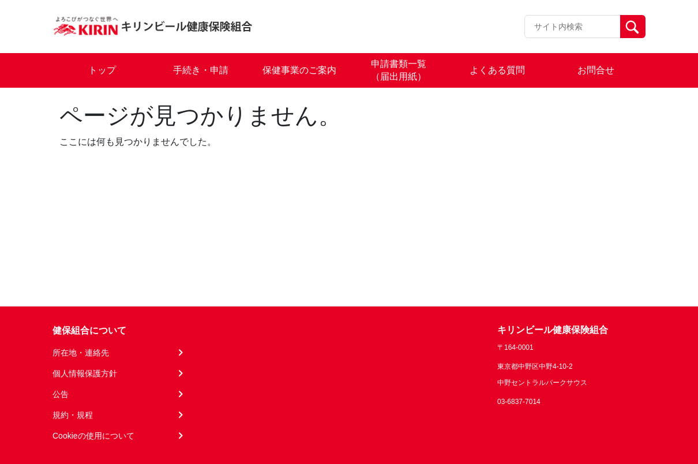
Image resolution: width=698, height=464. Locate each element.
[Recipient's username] (572, 26)
